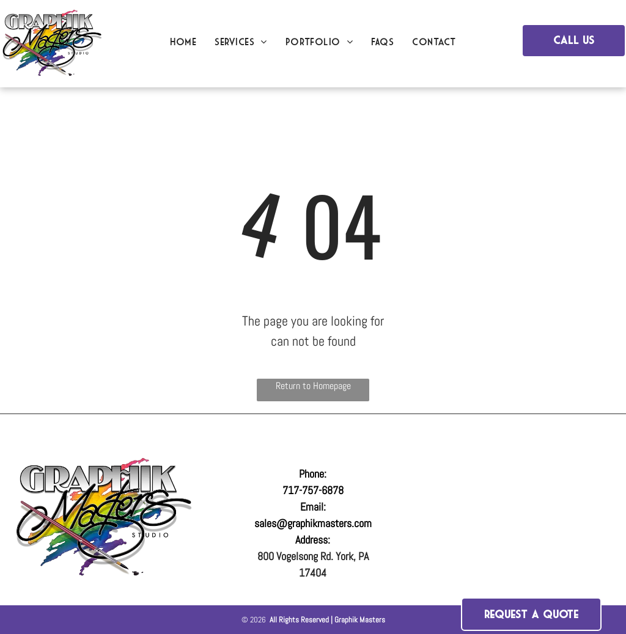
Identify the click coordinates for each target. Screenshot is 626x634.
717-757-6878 (313, 490)
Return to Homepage (313, 385)
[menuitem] (183, 41)
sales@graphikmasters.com (313, 523)
